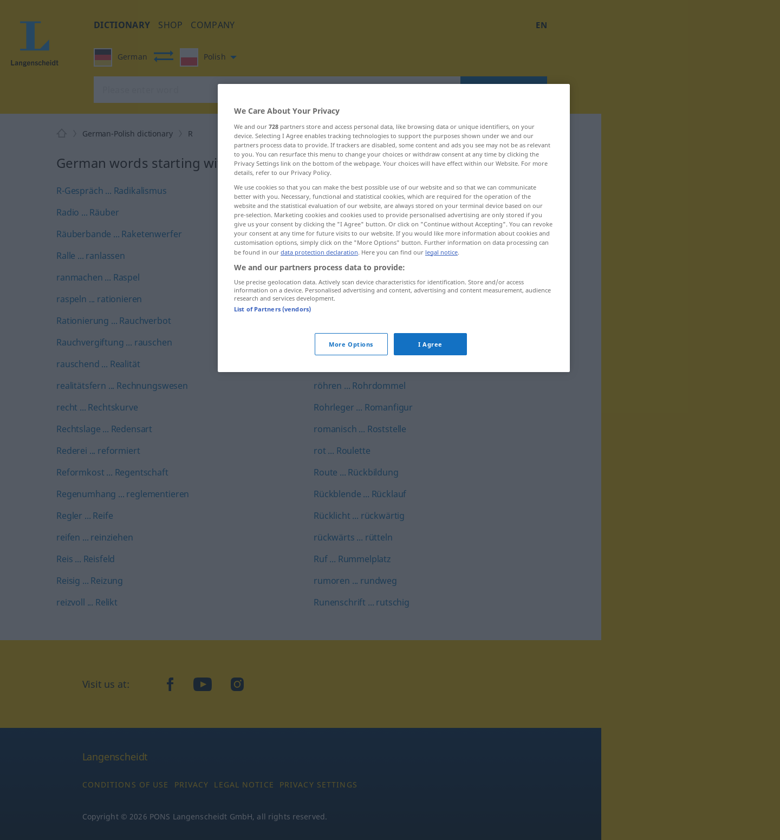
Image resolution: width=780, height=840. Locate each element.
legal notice (441, 252)
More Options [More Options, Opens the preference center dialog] (351, 344)
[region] (394, 228)
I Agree (430, 344)
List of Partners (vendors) (272, 309)
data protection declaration (319, 252)
